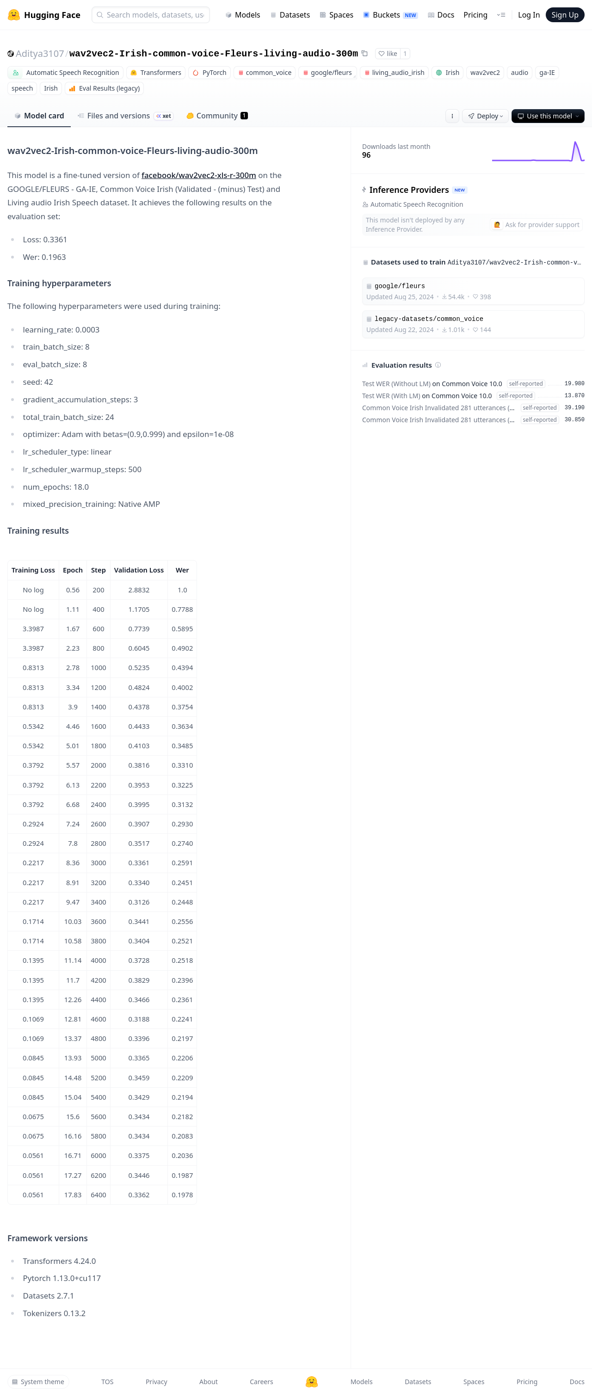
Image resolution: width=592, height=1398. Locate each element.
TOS (107, 1381)
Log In (529, 15)
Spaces (336, 15)
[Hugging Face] (311, 1381)
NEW (460, 190)
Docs (441, 15)
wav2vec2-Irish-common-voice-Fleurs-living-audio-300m (213, 54)
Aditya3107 (40, 53)
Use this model (549, 115)
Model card (39, 116)
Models (242, 15)
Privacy (156, 1381)
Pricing (475, 15)
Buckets (390, 15)
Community (217, 116)
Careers (261, 1381)
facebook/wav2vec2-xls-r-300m (199, 175)
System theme (38, 1381)
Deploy (486, 115)
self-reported (526, 384)
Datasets (290, 15)
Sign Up (565, 15)
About (208, 1381)
